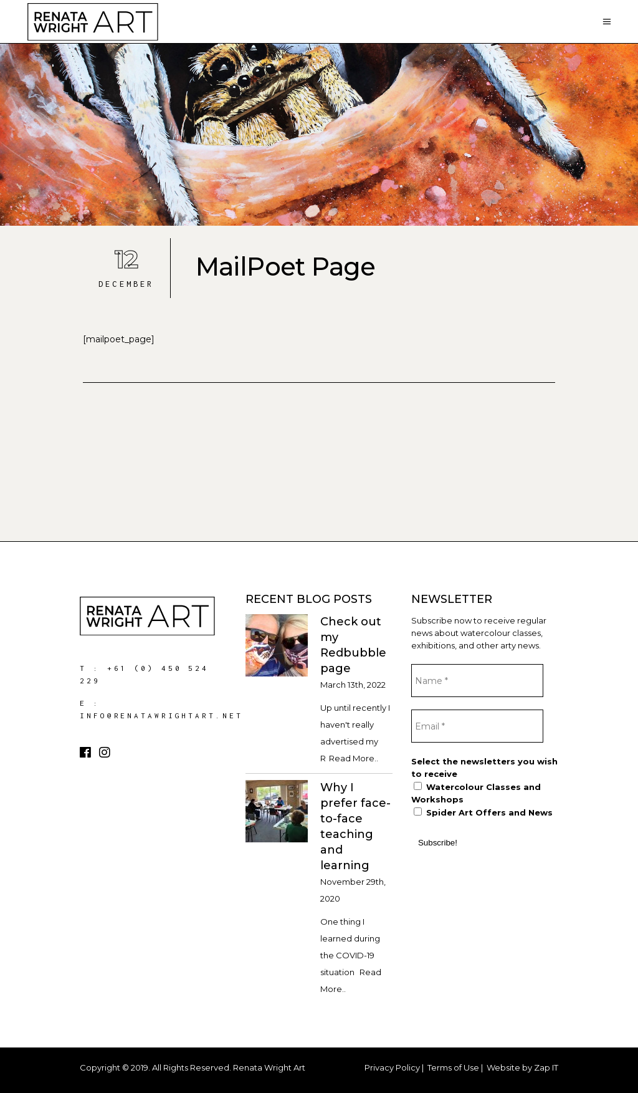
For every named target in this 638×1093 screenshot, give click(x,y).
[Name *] (477, 680)
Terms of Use (453, 1067)
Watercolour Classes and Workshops (476, 793)
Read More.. (353, 758)
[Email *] (477, 726)
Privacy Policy (392, 1067)
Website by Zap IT (522, 1067)
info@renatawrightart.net (161, 715)
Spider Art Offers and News (483, 812)
